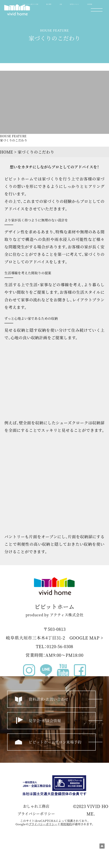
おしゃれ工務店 (36, 806)
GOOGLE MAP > (86, 638)
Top (102, 846)
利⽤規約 (66, 824)
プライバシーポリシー (36, 813)
